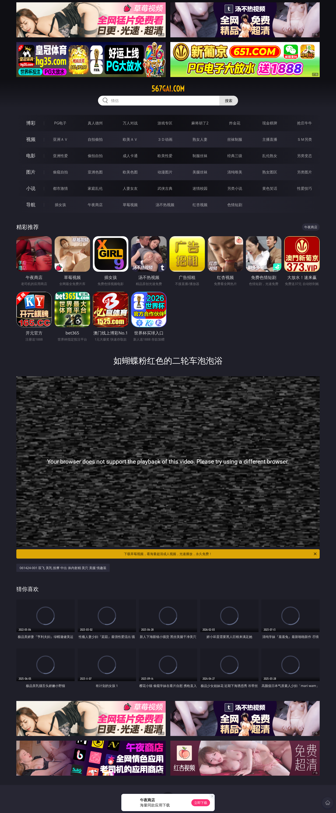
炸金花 (234, 123)
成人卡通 (130, 155)
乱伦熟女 (269, 155)
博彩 (30, 123)
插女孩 (60, 204)
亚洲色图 (95, 172)
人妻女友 (130, 188)
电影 (30, 155)
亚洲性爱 (60, 155)
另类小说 (234, 188)
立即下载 (200, 802)
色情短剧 (234, 204)
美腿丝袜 (199, 172)
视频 (30, 139)
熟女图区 (269, 172)
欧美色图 (130, 172)
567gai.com (168, 88)
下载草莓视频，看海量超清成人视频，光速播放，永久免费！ (220, 554)
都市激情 (60, 188)
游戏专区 (165, 123)
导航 (30, 204)
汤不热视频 (165, 204)
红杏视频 (199, 204)
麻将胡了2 (199, 123)
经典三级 (234, 155)
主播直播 (269, 139)
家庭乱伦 (95, 188)
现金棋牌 (269, 123)
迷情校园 (199, 188)
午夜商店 (95, 204)
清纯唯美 (234, 172)
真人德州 (95, 123)
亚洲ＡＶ (60, 139)
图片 (30, 172)
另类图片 (304, 172)
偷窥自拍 (60, 172)
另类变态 (304, 155)
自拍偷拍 (95, 139)
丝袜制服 (234, 139)
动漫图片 (165, 172)
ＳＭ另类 (304, 139)
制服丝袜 (199, 155)
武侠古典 (165, 188)
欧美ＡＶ (130, 139)
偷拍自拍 (95, 155)
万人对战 (130, 123)
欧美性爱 (165, 155)
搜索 (228, 100)
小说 (30, 188)
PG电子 (60, 123)
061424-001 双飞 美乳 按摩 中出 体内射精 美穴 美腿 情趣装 (63, 568)
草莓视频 (130, 204)
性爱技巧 (304, 188)
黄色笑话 (269, 188)
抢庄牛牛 (304, 123)
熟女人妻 (199, 139)
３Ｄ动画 (165, 139)
